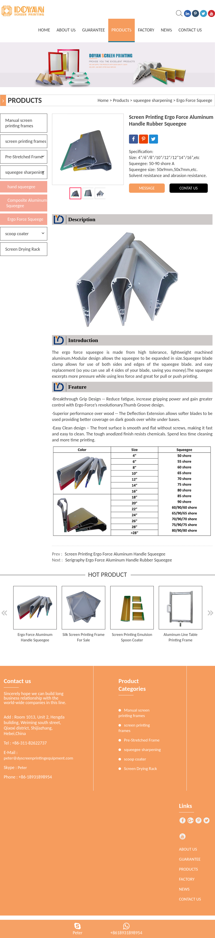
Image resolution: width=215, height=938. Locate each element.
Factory (146, 30)
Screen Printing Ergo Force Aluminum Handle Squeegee (115, 554)
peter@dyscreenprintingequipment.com (38, 758)
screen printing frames (25, 141)
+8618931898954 (126, 933)
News (166, 30)
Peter (22, 767)
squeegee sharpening (152, 100)
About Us (66, 30)
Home (103, 100)
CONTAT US (189, 188)
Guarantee (93, 30)
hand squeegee (21, 186)
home (44, 30)
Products (122, 30)
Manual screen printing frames (19, 123)
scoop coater (17, 233)
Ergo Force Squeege (194, 100)
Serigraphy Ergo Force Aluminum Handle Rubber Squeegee (118, 560)
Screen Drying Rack (22, 249)
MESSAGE (147, 188)
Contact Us (190, 30)
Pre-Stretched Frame (24, 157)
